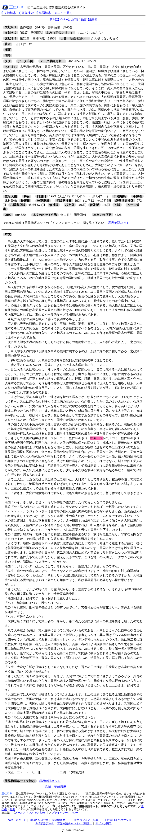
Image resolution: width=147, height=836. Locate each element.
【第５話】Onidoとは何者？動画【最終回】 (73, 19)
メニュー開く (63, 12)
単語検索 (45, 12)
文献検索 (10, 12)
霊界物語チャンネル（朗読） (74, 823)
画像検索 (27, 12)
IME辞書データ (44, 823)
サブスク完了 (104, 823)
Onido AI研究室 (39, 820)
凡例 (12, 809)
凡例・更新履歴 (55, 787)
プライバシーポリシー (65, 812)
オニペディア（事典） (87, 820)
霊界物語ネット (118, 222)
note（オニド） (17, 820)
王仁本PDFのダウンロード (120, 820)
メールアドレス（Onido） (30, 812)
